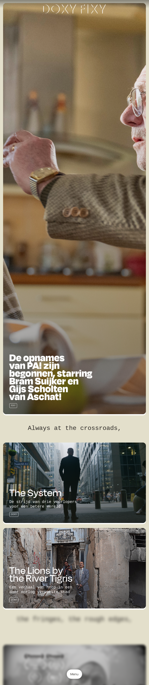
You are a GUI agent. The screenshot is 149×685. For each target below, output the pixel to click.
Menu (74, 674)
